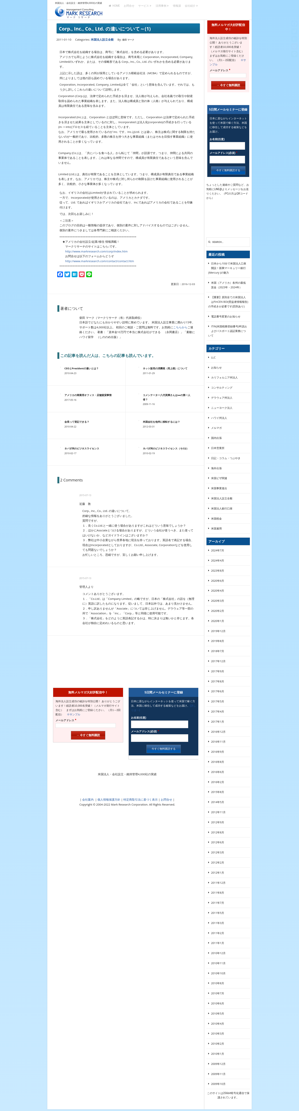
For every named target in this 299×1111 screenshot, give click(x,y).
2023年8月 (217, 570)
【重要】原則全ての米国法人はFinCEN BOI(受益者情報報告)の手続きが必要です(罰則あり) (228, 301)
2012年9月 (217, 822)
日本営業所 (217, 448)
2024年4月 (217, 560)
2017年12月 (218, 661)
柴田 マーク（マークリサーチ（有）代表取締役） (111, 318)
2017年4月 (217, 711)
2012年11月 (218, 812)
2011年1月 (217, 943)
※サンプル (72, 714)
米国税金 (216, 518)
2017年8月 (217, 681)
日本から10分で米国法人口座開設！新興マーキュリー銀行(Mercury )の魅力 (227, 268)
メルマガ (216, 428)
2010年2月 (217, 1043)
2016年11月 (218, 741)
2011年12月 (218, 882)
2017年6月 (217, 691)
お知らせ (216, 367)
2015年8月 (217, 792)
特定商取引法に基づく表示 (140, 799)
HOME (114, 9)
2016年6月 (217, 772)
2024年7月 (217, 550)
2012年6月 (217, 842)
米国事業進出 (219, 488)
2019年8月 (217, 641)
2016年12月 (218, 731)
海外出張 (216, 468)
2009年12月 (218, 1064)
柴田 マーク (128, 39)
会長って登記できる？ (76, 421)
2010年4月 (217, 1023)
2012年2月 (217, 862)
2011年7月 (217, 903)
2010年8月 (217, 983)
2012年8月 (217, 832)
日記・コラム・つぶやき (225, 458)
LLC (213, 357)
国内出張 (216, 438)
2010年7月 (217, 993)
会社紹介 (190, 9)
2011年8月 (217, 892)
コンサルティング (221, 387)
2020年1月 (217, 621)
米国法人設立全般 (102, 39)
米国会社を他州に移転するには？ (161, 421)
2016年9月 (217, 752)
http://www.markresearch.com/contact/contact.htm (99, 261)
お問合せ (129, 9)
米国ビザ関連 (219, 478)
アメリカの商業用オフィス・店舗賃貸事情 (88, 395)
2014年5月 (217, 802)
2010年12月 (218, 953)
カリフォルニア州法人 (224, 377)
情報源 (177, 9)
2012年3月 (217, 852)
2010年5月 (217, 1013)
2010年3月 (217, 1033)
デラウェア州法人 (221, 397)
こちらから (180, 327)
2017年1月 (217, 721)
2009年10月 (218, 1084)
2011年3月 (217, 923)
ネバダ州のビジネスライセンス (81, 448)
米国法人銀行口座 (221, 508)
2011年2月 (217, 933)
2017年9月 (217, 671)
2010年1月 (217, 1054)
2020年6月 (217, 580)
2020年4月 (217, 590)
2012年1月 (217, 872)
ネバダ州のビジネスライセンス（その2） (166, 448)
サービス (143, 9)
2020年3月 (217, 600)
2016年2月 (217, 782)
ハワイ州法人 (219, 418)
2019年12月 (218, 631)
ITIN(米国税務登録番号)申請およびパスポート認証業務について (227, 331)
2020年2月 (217, 611)
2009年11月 (218, 1074)
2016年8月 (217, 762)
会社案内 (88, 799)
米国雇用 (216, 528)
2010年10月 (218, 973)
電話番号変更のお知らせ (225, 316)
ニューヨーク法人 (221, 408)
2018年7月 (217, 651)
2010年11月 (218, 963)
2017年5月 (217, 701)
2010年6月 (217, 1003)
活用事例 (161, 9)
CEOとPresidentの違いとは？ (81, 368)
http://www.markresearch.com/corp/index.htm (96, 251)
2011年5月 (217, 913)
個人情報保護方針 (108, 799)
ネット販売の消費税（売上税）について (165, 368)
